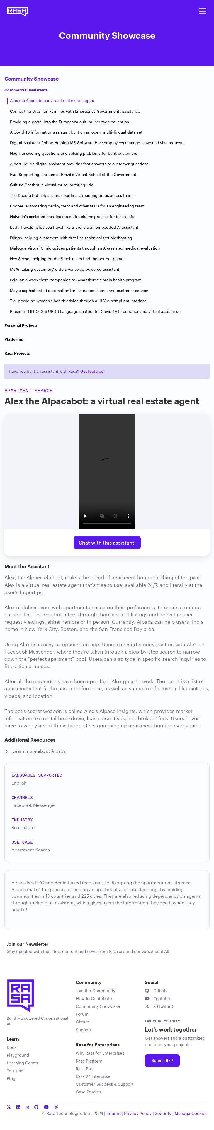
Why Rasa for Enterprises (100, 1053)
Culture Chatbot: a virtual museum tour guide (51, 184)
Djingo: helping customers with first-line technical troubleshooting (71, 237)
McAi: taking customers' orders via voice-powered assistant (64, 269)
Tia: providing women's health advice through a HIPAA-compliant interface (78, 300)
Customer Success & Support (104, 1084)
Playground (18, 1055)
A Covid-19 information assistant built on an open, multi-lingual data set (76, 132)
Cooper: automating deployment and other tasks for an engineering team (77, 206)
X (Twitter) (159, 1006)
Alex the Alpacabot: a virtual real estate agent (52, 100)
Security (163, 1113)
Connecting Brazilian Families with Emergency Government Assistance (75, 111)
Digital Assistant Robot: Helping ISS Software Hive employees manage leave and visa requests (97, 142)
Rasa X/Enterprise (93, 1076)
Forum (82, 1014)
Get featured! (92, 371)
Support (83, 1029)
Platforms (13, 339)
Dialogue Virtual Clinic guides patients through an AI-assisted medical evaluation (85, 248)
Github (82, 1021)
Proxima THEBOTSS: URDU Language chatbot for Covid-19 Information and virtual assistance (95, 311)
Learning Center (23, 1062)
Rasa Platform (89, 1060)
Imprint (113, 1113)
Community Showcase (31, 78)
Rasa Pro (84, 1068)
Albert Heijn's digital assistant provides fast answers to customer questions (79, 163)
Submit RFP (162, 1060)
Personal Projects (21, 325)
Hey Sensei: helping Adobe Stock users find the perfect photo (66, 258)
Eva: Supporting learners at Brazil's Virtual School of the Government (73, 174)
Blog (11, 1078)
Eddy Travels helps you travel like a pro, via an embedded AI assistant (74, 227)
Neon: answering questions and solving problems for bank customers (73, 153)
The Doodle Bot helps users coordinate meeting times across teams (72, 195)
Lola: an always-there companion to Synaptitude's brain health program (76, 279)
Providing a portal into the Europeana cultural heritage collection (69, 121)
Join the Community (95, 990)
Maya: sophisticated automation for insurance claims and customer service (79, 290)
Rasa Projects (17, 353)
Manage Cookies (191, 1113)
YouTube (15, 1070)
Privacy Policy (138, 1113)
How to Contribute (94, 998)
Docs (11, 1047)
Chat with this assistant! (107, 542)
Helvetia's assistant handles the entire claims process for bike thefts (72, 216)
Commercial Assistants (26, 90)
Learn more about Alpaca (39, 751)
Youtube (157, 998)
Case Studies (88, 1091)
